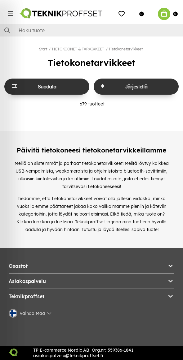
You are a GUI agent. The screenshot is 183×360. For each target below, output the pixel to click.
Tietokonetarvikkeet (126, 49)
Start (43, 49)
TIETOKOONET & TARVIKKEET (77, 49)
